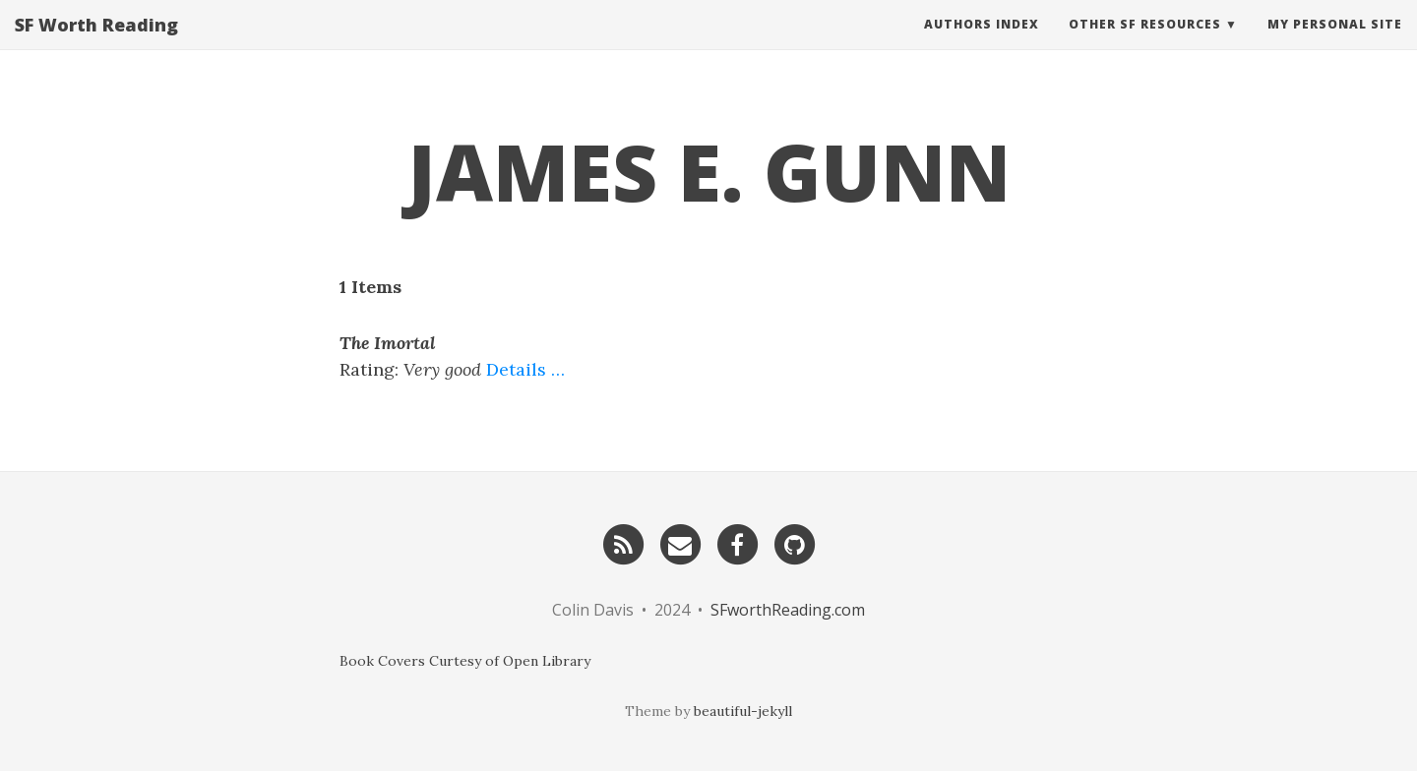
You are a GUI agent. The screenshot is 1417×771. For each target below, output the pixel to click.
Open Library (546, 661)
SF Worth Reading (96, 44)
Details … (525, 369)
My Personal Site (1334, 43)
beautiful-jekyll (743, 711)
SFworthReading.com (787, 610)
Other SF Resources (1145, 43)
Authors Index (981, 43)
